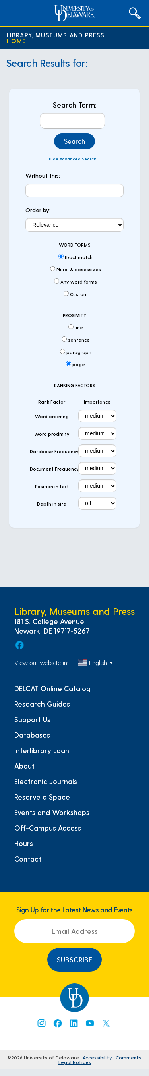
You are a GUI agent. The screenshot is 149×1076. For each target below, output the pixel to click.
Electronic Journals (45, 781)
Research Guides (42, 703)
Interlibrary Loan (41, 750)
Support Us (32, 719)
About (24, 765)
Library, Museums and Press (56, 35)
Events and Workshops (51, 812)
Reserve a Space (42, 796)
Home (16, 41)
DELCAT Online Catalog (52, 688)
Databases (32, 734)
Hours (23, 843)
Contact (27, 858)
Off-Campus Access (47, 827)
